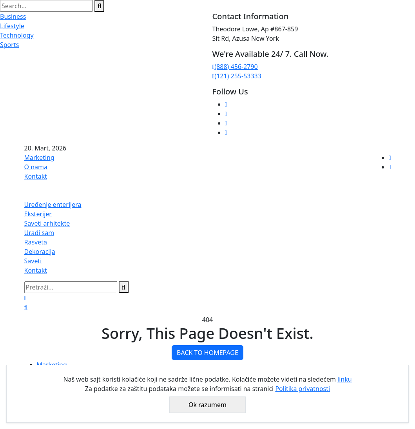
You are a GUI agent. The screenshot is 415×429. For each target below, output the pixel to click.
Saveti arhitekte (47, 223)
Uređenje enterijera (53, 204)
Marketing (39, 157)
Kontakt (35, 176)
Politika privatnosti (302, 388)
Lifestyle (12, 26)
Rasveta (35, 242)
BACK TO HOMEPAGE (207, 352)
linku (344, 379)
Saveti (33, 261)
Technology (17, 35)
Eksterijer (38, 214)
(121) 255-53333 (236, 76)
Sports (9, 44)
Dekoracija (39, 251)
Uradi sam (39, 232)
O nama (35, 167)
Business (13, 16)
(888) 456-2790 (235, 66)
